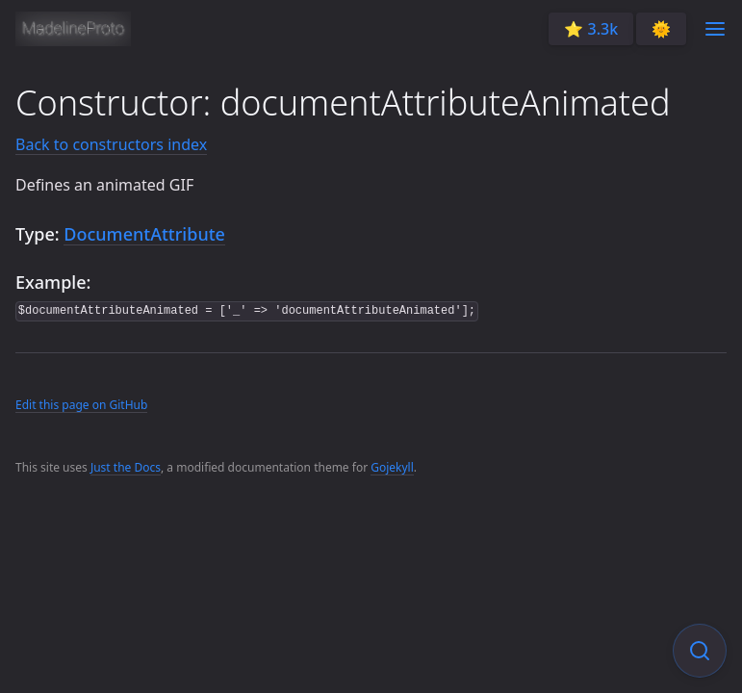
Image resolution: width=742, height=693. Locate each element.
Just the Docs (125, 467)
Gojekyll (392, 467)
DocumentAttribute (144, 233)
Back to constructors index (111, 144)
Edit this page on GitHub (81, 405)
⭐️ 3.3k (591, 28)
